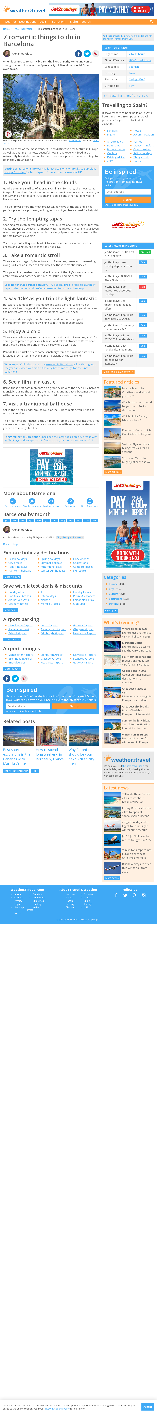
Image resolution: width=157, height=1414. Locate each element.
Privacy (18, 900)
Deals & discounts (89, 506)
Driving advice (116, 157)
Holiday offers (16, 592)
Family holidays (17, 566)
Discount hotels (18, 603)
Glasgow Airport (83, 629)
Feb (14, 520)
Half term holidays (19, 570)
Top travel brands (19, 596)
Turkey (88, 904)
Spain (87, 900)
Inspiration (57, 22)
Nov (87, 520)
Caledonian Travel (84, 600)
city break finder (69, 284)
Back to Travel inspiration (16, 770)
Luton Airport (49, 625)
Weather (10, 22)
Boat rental (114, 145)
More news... (112, 878)
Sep (71, 520)
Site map (19, 907)
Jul (55, 520)
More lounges (12, 668)
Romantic (78, 537)
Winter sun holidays (53, 570)
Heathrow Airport (52, 662)
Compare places (83, 566)
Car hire (112, 153)
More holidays (12, 576)
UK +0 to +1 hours (140, 60)
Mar (23, 520)
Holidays (112, 130)
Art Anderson (75, 140)
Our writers (39, 897)
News (17, 913)
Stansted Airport (18, 629)
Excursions (115, 598)
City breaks (15, 563)
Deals (43, 22)
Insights (73, 22)
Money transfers (143, 145)
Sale (142, 286)
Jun (46, 520)
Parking (70, 904)
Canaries (88, 894)
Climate (70, 907)
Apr (30, 520)
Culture (113, 594)
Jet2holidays (48, 596)
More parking (11, 639)
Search (86, 22)
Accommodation (143, 134)
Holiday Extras (82, 592)
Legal (17, 904)
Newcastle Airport (84, 633)
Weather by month (32, 506)
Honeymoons (81, 559)
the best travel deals (133, 766)
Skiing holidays (142, 153)
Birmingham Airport (53, 629)
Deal (142, 262)
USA (86, 907)
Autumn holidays (51, 566)
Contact (18, 897)
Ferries (137, 141)
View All (111, 610)
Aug (63, 520)
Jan (6, 520)
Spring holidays (50, 559)
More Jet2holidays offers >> (118, 371)
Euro (132, 73)
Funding (37, 904)
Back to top (10, 544)
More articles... (113, 471)
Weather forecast (51, 506)
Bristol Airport (17, 633)
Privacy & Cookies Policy (57, 1408)
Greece (87, 897)
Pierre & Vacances (84, 596)
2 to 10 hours (137, 54)
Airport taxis (115, 141)
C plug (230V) (137, 79)
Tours (137, 161)
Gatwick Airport (83, 625)
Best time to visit (13, 506)
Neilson (45, 600)
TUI (43, 592)
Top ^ (35, 770)
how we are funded (135, 35)
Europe (67, 537)
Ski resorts (80, 570)
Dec (95, 520)
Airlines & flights (18, 600)
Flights (111, 134)
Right (132, 85)
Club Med (79, 603)
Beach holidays (17, 559)
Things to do (141, 157)
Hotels (137, 130)
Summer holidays (51, 563)
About (17, 894)
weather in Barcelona (59, 364)
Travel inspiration (23, 28)
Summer (114, 603)
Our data (37, 894)
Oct (79, 520)
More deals (10, 610)
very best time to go (59, 368)
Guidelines (38, 900)
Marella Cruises (50, 603)
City (59, 537)
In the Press (33, 909)
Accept (147, 1407)
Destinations (27, 22)
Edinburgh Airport (52, 633)
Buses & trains (116, 149)
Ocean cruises (142, 149)
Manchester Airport (20, 625)
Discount (145, 252)
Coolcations (80, 563)
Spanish (134, 66)
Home (6, 28)
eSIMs (110, 161)
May (39, 520)
